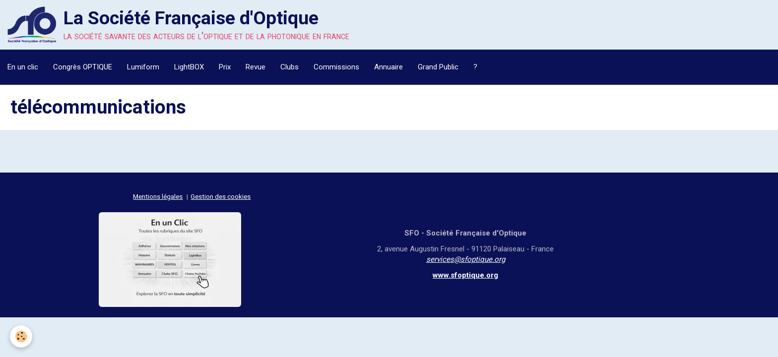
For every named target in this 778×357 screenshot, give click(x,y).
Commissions (336, 66)
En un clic (22, 66)
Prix (225, 66)
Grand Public (438, 66)
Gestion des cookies (221, 196)
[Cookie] (21, 336)
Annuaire (388, 66)
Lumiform (143, 66)
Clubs (289, 66)
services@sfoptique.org (465, 259)
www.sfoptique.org (465, 275)
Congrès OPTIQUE (82, 66)
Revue (255, 66)
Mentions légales (158, 196)
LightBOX (189, 66)
